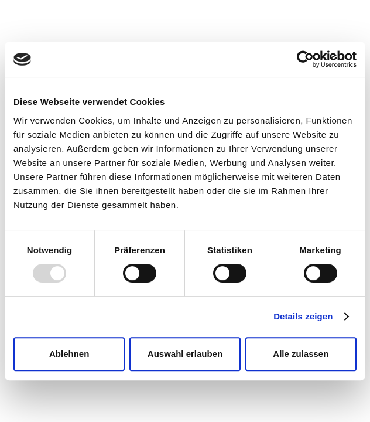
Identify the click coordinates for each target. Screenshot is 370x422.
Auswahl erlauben (185, 354)
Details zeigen (303, 316)
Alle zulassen (300, 354)
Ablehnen (69, 354)
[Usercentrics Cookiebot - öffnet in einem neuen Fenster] (305, 59)
